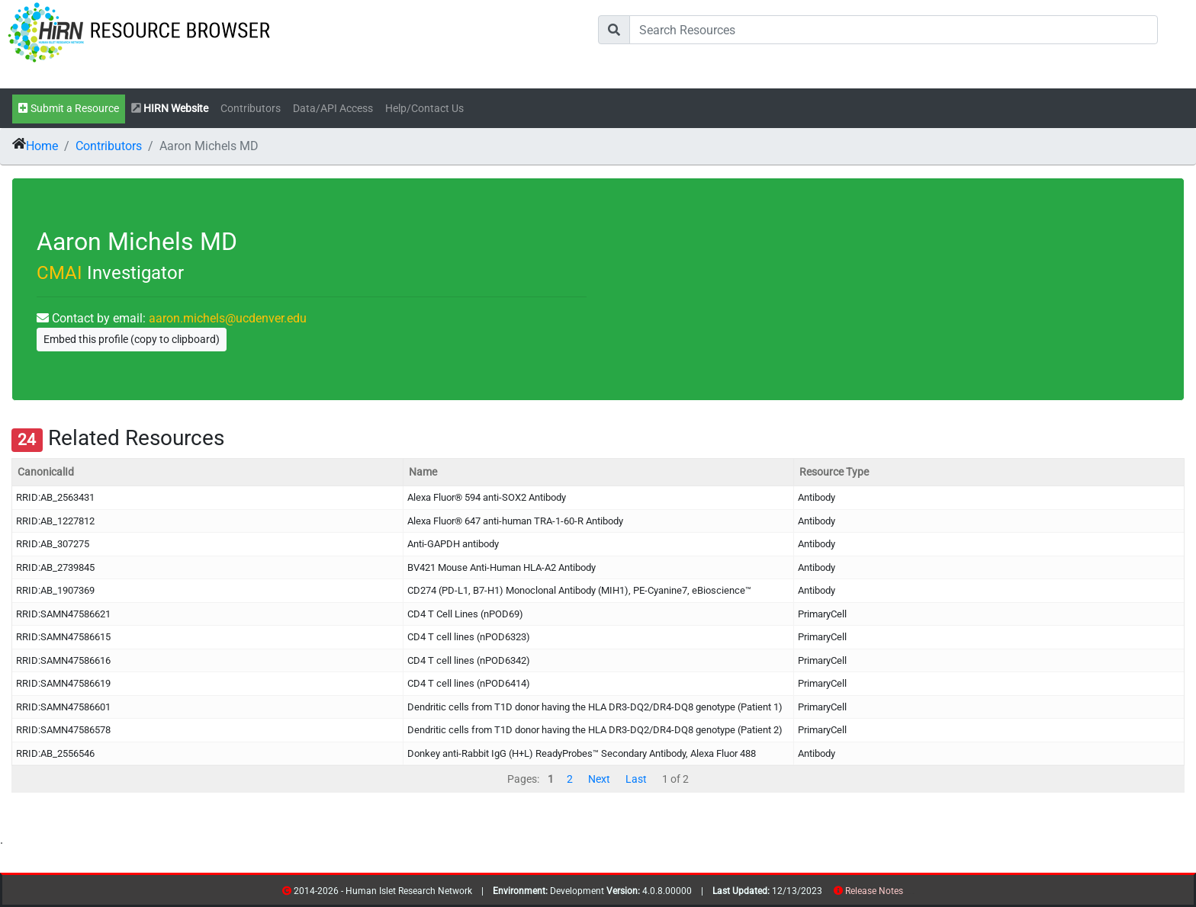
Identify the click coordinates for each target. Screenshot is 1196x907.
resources (908, 893)
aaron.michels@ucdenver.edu (228, 318)
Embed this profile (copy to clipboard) (131, 339)
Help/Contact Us (424, 108)
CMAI (59, 273)
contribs (913, 893)
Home (42, 146)
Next (599, 779)
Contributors (250, 108)
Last (636, 779)
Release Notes (874, 891)
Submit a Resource (68, 108)
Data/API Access (333, 108)
